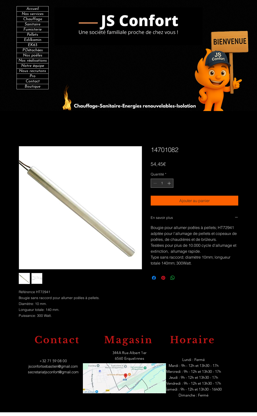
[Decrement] (154, 183)
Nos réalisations (32, 61)
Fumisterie (32, 30)
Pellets (32, 35)
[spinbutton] (162, 183)
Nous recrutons (32, 71)
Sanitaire (32, 24)
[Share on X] (182, 278)
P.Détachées (32, 50)
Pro (33, 76)
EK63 (32, 45)
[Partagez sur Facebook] (154, 278)
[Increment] (169, 183)
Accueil (32, 9)
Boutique (32, 87)
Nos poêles (32, 55)
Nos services (33, 14)
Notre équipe (32, 66)
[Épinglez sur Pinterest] (163, 278)
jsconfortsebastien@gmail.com (53, 366)
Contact (33, 81)
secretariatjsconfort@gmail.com (53, 372)
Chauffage (32, 19)
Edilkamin (32, 40)
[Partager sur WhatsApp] (173, 278)
